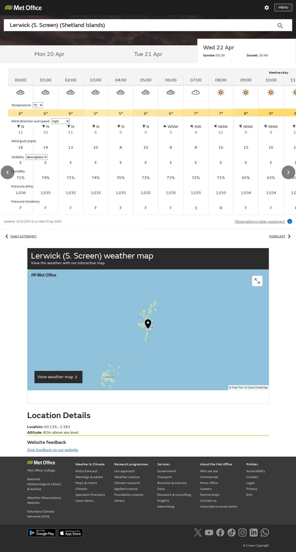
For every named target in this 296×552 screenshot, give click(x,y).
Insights (163, 501)
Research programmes (131, 464)
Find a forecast (86, 471)
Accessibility (255, 471)
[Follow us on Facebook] (221, 533)
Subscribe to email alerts (218, 507)
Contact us (208, 501)
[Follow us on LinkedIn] (254, 533)
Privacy (251, 489)
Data (161, 489)
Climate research (127, 483)
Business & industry (172, 483)
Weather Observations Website (44, 500)
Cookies (252, 477)
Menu (283, 7)
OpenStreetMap (258, 387)
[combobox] (136, 25)
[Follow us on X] (199, 533)
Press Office (209, 483)
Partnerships (209, 495)
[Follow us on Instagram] (243, 533)
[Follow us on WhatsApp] (265, 533)
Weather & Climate (90, 464)
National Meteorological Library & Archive (44, 484)
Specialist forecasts (90, 495)
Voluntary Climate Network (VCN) (40, 514)
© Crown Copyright (256, 546)
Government (166, 471)
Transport (164, 477)
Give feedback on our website (52, 450)
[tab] (49, 54)
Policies (252, 464)
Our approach (124, 471)
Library (119, 501)
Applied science (126, 489)
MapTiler (237, 387)
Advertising (165, 507)
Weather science (127, 477)
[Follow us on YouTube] (210, 533)
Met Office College (41, 470)
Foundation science (128, 495)
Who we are (209, 471)
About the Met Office (216, 464)
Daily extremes (20, 236)
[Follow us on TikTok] (232, 533)
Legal (250, 483)
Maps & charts (86, 483)
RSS (249, 495)
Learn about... (85, 501)
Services (163, 464)
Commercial (209, 477)
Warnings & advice (89, 477)
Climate (81, 489)
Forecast (280, 236)
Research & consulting (174, 495)
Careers (206, 489)
